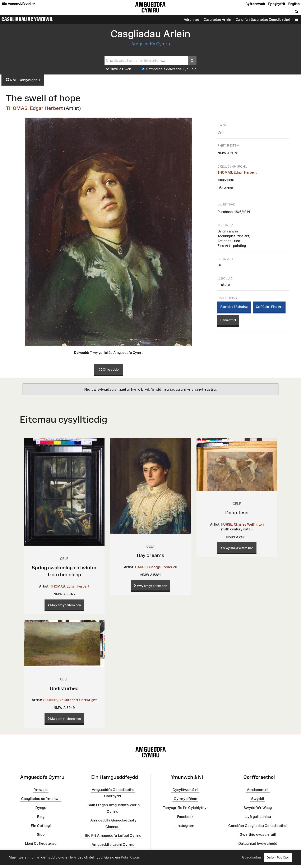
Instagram (185, 825)
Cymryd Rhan (185, 799)
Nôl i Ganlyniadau (23, 80)
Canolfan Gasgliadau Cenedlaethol (263, 19)
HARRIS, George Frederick (156, 567)
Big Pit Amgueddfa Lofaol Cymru (113, 835)
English (294, 4)
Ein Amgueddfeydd (18, 4)
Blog (41, 817)
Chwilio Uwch (118, 69)
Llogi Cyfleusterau (40, 843)
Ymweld (40, 790)
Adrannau (191, 19)
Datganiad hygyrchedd (257, 843)
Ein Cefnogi (41, 825)
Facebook (185, 817)
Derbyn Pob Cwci (278, 857)
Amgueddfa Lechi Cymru (113, 844)
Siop (41, 834)
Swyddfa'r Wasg (258, 808)
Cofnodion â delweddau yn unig (171, 69)
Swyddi (257, 799)
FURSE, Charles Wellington (242, 524)
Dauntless (237, 512)
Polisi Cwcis (130, 857)
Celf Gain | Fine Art (269, 306)
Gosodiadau (251, 857)
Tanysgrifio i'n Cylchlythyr (185, 808)
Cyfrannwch (255, 4)
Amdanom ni (257, 790)
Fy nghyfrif (276, 4)
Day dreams (150, 555)
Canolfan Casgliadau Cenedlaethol (257, 825)
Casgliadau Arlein (217, 19)
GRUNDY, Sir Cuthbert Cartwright (70, 700)
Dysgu (40, 808)
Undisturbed (64, 688)
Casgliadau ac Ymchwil (27, 19)
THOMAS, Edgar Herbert (34, 108)
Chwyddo (109, 369)
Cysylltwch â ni (185, 790)
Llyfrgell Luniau (258, 817)
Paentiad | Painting (234, 306)
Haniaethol (228, 320)
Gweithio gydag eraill (258, 834)
